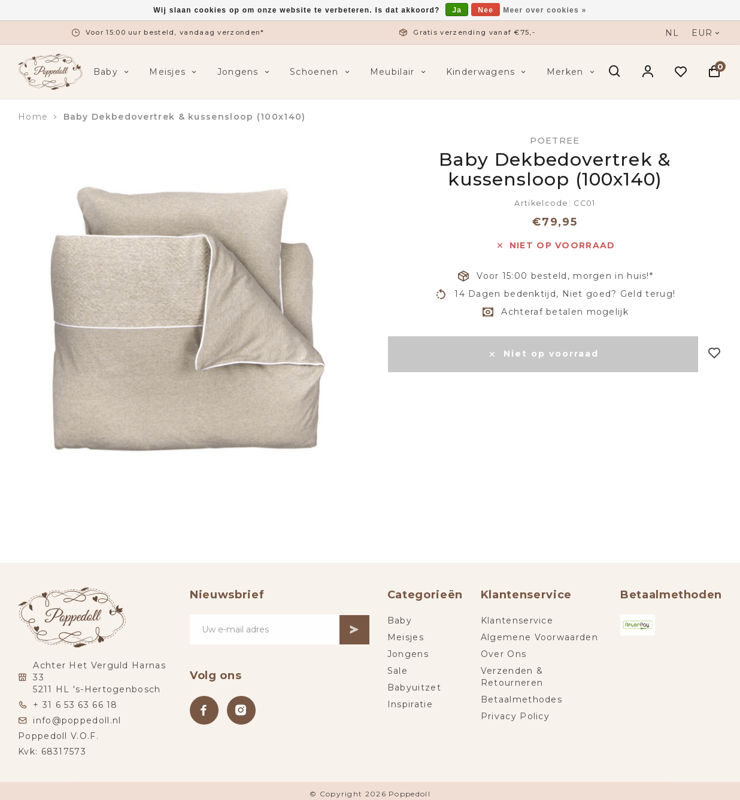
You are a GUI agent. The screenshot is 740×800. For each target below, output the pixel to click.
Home (33, 116)
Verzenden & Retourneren (512, 676)
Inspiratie (410, 704)
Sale (397, 670)
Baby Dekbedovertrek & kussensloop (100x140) (184, 116)
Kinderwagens (487, 71)
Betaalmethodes (521, 699)
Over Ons (503, 654)
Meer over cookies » (544, 10)
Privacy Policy (515, 716)
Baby (112, 71)
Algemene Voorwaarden (539, 637)
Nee (485, 10)
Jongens (244, 71)
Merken (572, 71)
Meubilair (399, 71)
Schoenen (321, 71)
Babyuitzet (414, 687)
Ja (457, 10)
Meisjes (174, 71)
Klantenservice (517, 620)
